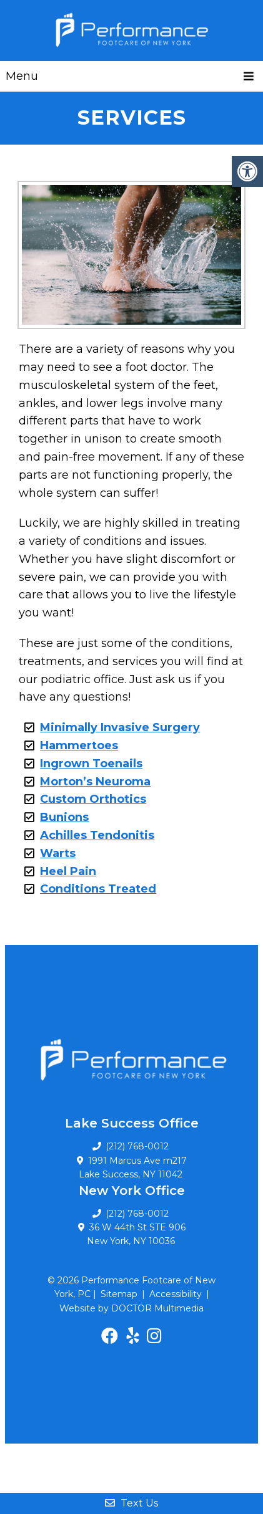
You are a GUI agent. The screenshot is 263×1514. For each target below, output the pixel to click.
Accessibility (175, 1294)
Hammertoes (79, 745)
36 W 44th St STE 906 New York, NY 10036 (136, 1234)
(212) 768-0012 (137, 1213)
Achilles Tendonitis (97, 835)
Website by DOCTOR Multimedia (131, 1308)
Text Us (131, 1503)
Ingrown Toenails (91, 763)
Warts (58, 853)
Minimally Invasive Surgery (120, 727)
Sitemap (119, 1294)
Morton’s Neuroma (95, 781)
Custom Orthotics (93, 799)
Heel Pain (68, 871)
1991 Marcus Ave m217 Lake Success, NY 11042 (133, 1167)
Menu (22, 76)
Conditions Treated (98, 889)
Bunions (64, 817)
